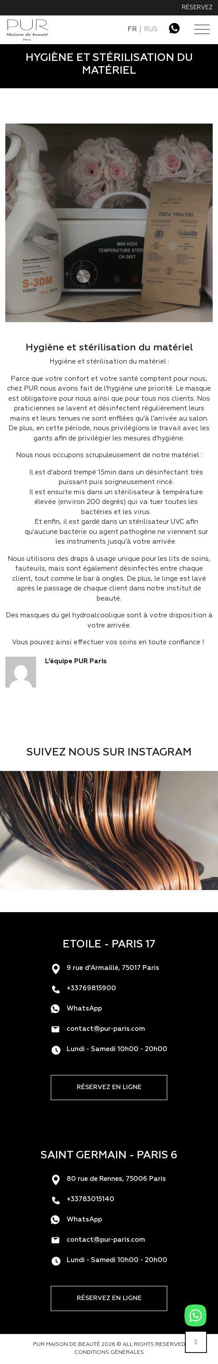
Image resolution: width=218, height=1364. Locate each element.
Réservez (197, 8)
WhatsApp (84, 1008)
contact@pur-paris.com (106, 1029)
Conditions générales (109, 1352)
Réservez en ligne (109, 1087)
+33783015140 (90, 1199)
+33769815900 (91, 988)
